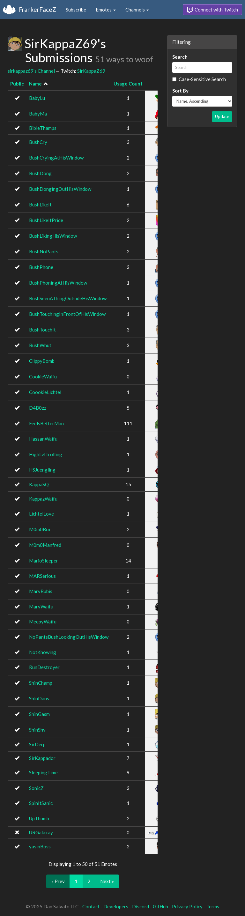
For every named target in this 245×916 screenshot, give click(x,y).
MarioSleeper (43, 560)
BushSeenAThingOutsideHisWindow (68, 298)
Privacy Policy (187, 906)
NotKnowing (42, 652)
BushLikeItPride (46, 220)
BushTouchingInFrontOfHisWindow (67, 314)
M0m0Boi (39, 529)
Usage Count (128, 83)
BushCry (38, 142)
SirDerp (37, 744)
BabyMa (38, 113)
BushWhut (40, 345)
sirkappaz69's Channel (31, 71)
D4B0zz (37, 408)
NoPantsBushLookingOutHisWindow (68, 637)
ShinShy (37, 730)
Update (222, 116)
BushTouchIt (42, 329)
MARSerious (42, 576)
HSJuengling (42, 470)
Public (17, 83)
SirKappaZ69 (91, 71)
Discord (140, 906)
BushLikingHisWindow (53, 236)
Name (35, 83)
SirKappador (42, 758)
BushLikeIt (40, 204)
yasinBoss (40, 846)
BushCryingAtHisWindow (56, 157)
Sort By (180, 90)
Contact (91, 906)
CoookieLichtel (45, 392)
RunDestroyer (44, 667)
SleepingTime (43, 772)
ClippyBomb (42, 361)
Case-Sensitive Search (199, 79)
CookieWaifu (43, 376)
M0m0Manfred (45, 545)
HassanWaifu (43, 439)
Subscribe (76, 9)
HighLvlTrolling (45, 454)
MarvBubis (40, 591)
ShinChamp (40, 683)
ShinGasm (39, 714)
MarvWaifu (41, 606)
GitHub (160, 906)
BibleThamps (42, 128)
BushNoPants (43, 251)
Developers (115, 906)
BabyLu (37, 98)
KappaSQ (39, 484)
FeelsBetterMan (46, 423)
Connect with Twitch (212, 10)
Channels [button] (137, 9)
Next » (107, 881)
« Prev (58, 881)
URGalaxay (41, 832)
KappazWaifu (43, 499)
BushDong (40, 173)
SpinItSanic (41, 803)
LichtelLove (41, 514)
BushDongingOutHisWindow (60, 189)
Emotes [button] (106, 9)
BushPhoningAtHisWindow (58, 283)
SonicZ (36, 788)
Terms (212, 906)
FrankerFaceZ (37, 9)
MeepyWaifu (42, 621)
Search (180, 57)
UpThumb (39, 818)
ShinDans (39, 698)
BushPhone (41, 267)
